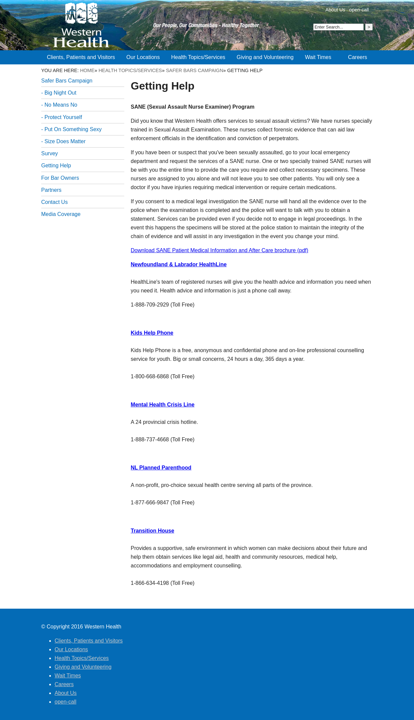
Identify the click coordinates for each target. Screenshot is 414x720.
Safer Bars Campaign (194, 70)
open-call (359, 9)
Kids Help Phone (152, 333)
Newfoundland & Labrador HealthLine (178, 264)
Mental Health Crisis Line (162, 404)
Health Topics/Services (130, 70)
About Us (335, 9)
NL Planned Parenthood (161, 467)
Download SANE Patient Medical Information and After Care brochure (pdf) (219, 250)
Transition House (152, 531)
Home (87, 70)
